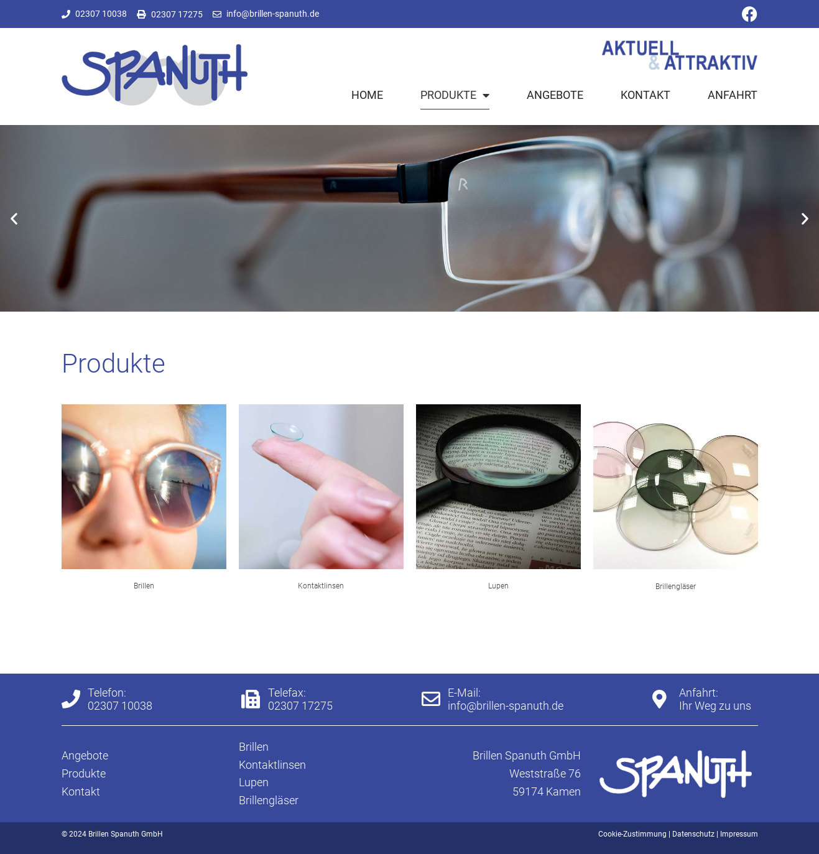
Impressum (739, 834)
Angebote (555, 94)
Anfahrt (732, 94)
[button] (14, 218)
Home (367, 94)
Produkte (454, 95)
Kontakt (645, 94)
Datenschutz (693, 834)
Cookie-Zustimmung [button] (632, 834)
